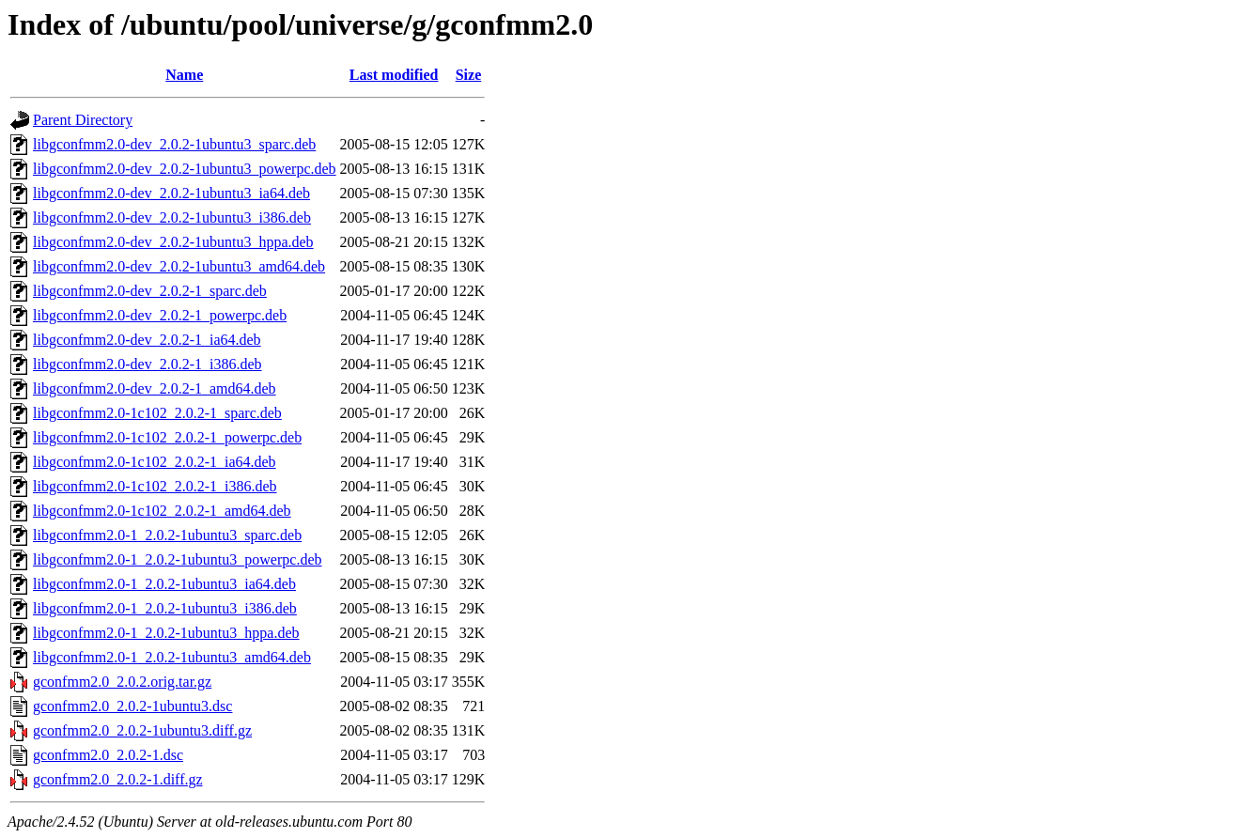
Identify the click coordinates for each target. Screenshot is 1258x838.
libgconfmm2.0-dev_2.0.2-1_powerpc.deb (160, 315)
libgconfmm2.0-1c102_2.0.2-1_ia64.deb (154, 462)
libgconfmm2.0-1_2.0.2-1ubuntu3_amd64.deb (172, 657)
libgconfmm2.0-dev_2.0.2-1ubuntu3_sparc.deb (174, 144)
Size (469, 75)
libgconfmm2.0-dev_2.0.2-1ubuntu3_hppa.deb (173, 242)
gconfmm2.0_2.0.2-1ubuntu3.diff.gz (142, 730)
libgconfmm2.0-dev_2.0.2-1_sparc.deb (150, 291)
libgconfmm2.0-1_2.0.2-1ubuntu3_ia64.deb (164, 584)
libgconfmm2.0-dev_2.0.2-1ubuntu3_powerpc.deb (184, 169)
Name (184, 75)
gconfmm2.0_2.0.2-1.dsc (108, 755)
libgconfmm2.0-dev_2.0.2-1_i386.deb (147, 364)
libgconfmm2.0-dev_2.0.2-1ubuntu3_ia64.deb (171, 193)
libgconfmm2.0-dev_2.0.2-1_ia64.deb (147, 340)
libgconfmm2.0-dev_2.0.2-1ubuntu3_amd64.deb (179, 266)
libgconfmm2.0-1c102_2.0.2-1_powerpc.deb (167, 437)
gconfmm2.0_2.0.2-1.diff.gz (118, 779)
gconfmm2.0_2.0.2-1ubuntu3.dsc (132, 706)
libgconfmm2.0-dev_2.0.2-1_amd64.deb (154, 388)
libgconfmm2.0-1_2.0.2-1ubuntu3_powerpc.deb (177, 559)
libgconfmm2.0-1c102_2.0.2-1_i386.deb (155, 486)
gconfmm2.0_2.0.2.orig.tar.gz (122, 682)
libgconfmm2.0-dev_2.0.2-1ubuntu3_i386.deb (172, 217)
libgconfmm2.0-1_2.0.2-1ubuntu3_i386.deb (165, 608)
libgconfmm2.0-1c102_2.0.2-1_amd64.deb (162, 511)
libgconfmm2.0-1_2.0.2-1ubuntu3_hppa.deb (166, 633)
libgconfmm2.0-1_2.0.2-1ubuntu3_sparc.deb (167, 535)
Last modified (394, 75)
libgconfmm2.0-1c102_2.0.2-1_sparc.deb (157, 413)
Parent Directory (82, 120)
